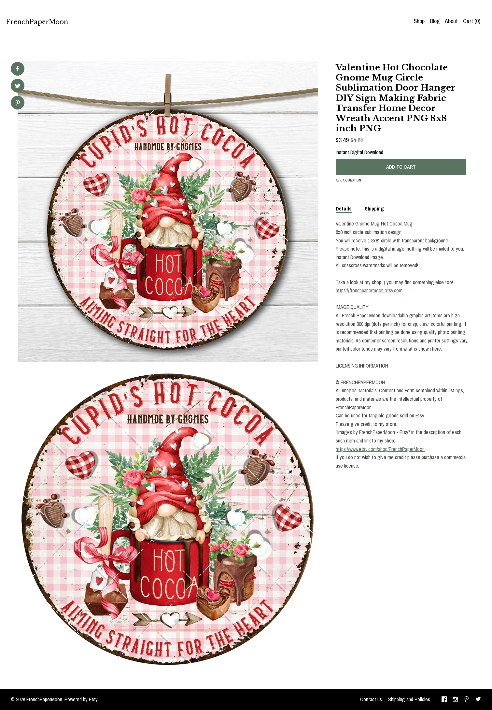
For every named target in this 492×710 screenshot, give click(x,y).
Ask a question (348, 180)
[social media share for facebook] (17, 68)
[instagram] (455, 699)
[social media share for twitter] (18, 86)
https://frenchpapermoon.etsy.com (369, 290)
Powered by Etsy (81, 699)
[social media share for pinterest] (18, 103)
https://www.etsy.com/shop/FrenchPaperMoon (380, 449)
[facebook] (444, 699)
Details (344, 208)
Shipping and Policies (409, 699)
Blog (435, 21)
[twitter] (478, 699)
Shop (419, 21)
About (451, 21)
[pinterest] (466, 699)
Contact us (371, 699)
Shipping (374, 208)
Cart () (471, 21)
